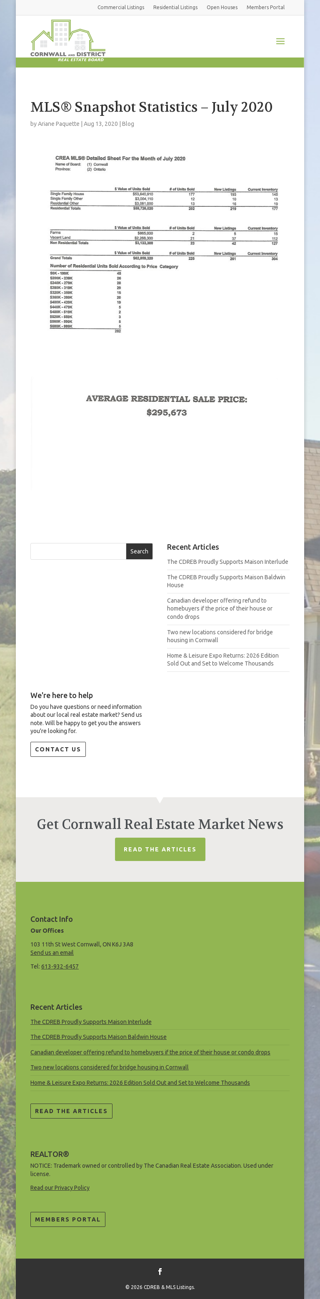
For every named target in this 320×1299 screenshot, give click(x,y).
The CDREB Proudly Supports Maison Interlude (227, 561)
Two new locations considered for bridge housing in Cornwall (109, 1067)
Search (139, 551)
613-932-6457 (60, 966)
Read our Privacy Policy (60, 1187)
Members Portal (68, 1219)
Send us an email (52, 952)
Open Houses (222, 7)
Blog (128, 123)
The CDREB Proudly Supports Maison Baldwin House (98, 1037)
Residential (175, 7)
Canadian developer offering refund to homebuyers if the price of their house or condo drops (219, 608)
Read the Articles (71, 1111)
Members (266, 7)
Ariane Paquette (59, 123)
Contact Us (58, 749)
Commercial (121, 7)
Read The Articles (160, 849)
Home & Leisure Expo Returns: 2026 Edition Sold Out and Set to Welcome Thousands (140, 1082)
